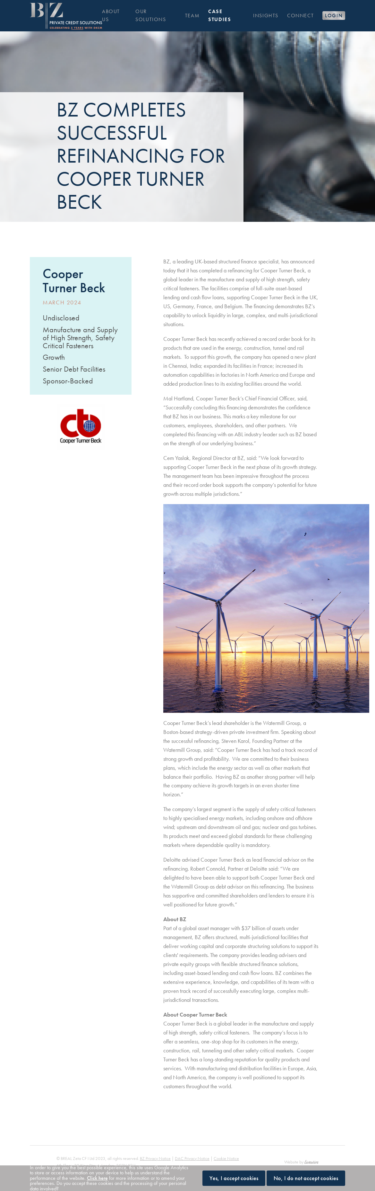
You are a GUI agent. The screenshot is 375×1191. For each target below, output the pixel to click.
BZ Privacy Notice (155, 1145)
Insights (265, 15)
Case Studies (219, 15)
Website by (301, 1148)
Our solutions (150, 15)
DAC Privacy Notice (192, 1145)
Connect (300, 15)
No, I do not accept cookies (306, 1178)
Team (192, 15)
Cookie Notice (226, 1145)
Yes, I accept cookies (233, 1178)
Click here (97, 1178)
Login (334, 15)
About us (111, 15)
